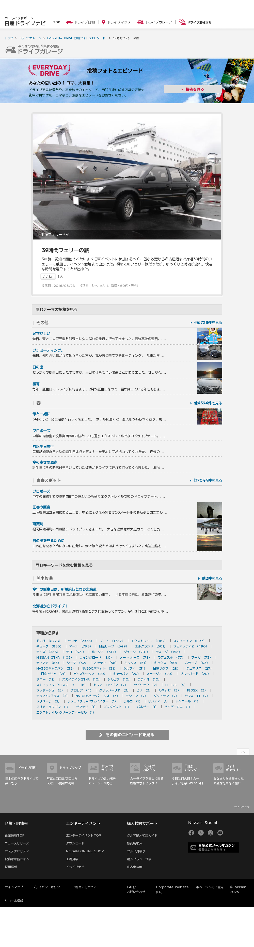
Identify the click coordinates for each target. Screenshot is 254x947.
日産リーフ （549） (114, 646)
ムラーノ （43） (197, 662)
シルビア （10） (119, 679)
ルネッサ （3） (169, 690)
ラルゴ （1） (133, 701)
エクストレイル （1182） (149, 640)
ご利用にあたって (84, 886)
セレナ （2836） (81, 640)
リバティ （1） (158, 701)
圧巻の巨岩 (41, 507)
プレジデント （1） (117, 706)
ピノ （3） (144, 690)
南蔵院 (38, 524)
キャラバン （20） (126, 673)
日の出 (38, 367)
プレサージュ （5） (50, 690)
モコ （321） (76, 651)
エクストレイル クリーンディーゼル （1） (66, 712)
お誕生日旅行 (43, 446)
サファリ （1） (86, 706)
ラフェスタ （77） (171, 657)
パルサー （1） (147, 706)
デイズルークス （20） (90, 673)
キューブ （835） (49, 646)
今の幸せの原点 (45, 462)
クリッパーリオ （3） (114, 690)
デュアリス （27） (199, 668)
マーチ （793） (81, 646)
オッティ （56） (106, 662)
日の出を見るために (49, 541)
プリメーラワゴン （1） (53, 706)
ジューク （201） (137, 651)
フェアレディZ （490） (191, 646)
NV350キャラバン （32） (55, 668)
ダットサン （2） (166, 695)
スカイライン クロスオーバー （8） (61, 684)
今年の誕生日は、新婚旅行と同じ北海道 (65, 589)
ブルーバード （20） (195, 673)
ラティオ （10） (149, 679)
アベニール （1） (188, 701)
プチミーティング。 (49, 350)
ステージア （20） (160, 673)
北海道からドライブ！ (50, 606)
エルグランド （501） (151, 646)
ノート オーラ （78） (136, 657)
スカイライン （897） (189, 640)
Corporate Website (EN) (172, 889)
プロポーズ (41, 431)
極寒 (36, 384)
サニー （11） (46, 679)
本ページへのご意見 (210, 886)
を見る (208, 322)
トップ (9, 38)
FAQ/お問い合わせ (136, 889)
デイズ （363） (48, 651)
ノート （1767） (112, 640)
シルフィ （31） (135, 668)
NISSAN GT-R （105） (55, 657)
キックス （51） (136, 662)
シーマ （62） (77, 662)
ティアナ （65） (48, 662)
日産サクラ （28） (166, 668)
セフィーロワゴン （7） (110, 684)
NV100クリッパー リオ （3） (97, 695)
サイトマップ (241, 807)
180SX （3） (197, 690)
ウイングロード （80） (97, 657)
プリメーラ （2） (48, 701)
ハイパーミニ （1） (178, 706)
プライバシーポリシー (48, 886)
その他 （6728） (49, 640)
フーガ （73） (202, 657)
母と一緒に (41, 414)
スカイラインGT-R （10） (81, 679)
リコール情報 (14, 900)
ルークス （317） (105, 651)
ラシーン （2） (137, 695)
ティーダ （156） (169, 651)
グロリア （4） (82, 690)
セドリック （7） (146, 684)
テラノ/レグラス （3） (52, 695)
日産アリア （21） (54, 673)
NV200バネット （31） (99, 668)
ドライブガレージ (30, 38)
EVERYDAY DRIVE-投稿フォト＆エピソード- (77, 38)
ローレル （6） (176, 684)
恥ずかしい (41, 333)
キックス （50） (166, 662)
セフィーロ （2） (197, 695)
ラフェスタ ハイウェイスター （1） (92, 701)
